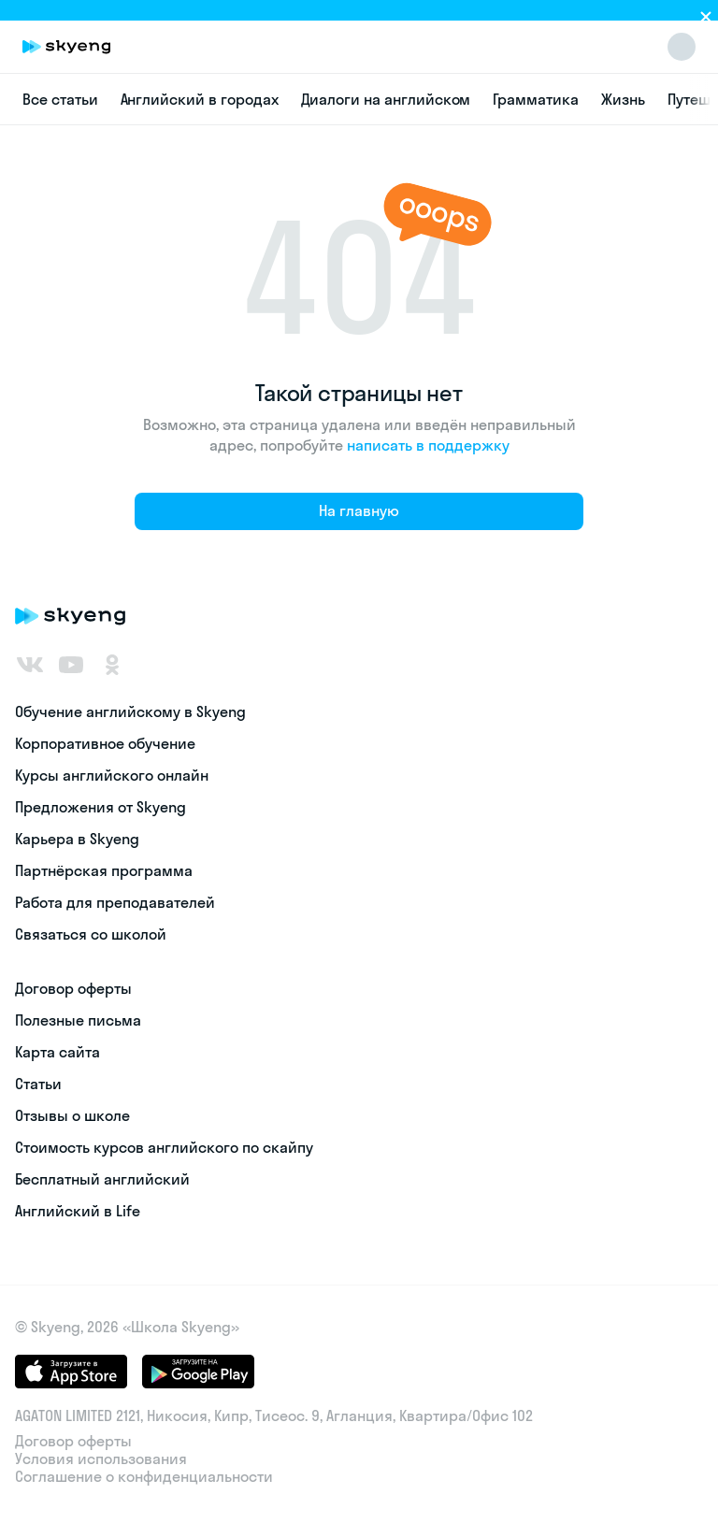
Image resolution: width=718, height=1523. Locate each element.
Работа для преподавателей (115, 902)
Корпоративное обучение (105, 743)
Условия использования (101, 1459)
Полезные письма (78, 1020)
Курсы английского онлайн (111, 775)
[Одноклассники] (112, 665)
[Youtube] (71, 665)
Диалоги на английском (386, 99)
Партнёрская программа (104, 870)
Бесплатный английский (102, 1179)
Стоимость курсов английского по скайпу (164, 1147)
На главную (359, 510)
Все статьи (60, 99)
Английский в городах (200, 99)
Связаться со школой (90, 934)
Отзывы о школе (72, 1115)
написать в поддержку (428, 445)
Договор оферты (73, 988)
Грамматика (536, 99)
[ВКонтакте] (30, 665)
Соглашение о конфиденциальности (144, 1477)
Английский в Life (77, 1210)
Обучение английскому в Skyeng (130, 711)
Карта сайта (57, 1051)
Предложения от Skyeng (100, 806)
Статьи (38, 1083)
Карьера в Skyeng (77, 838)
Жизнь (623, 99)
